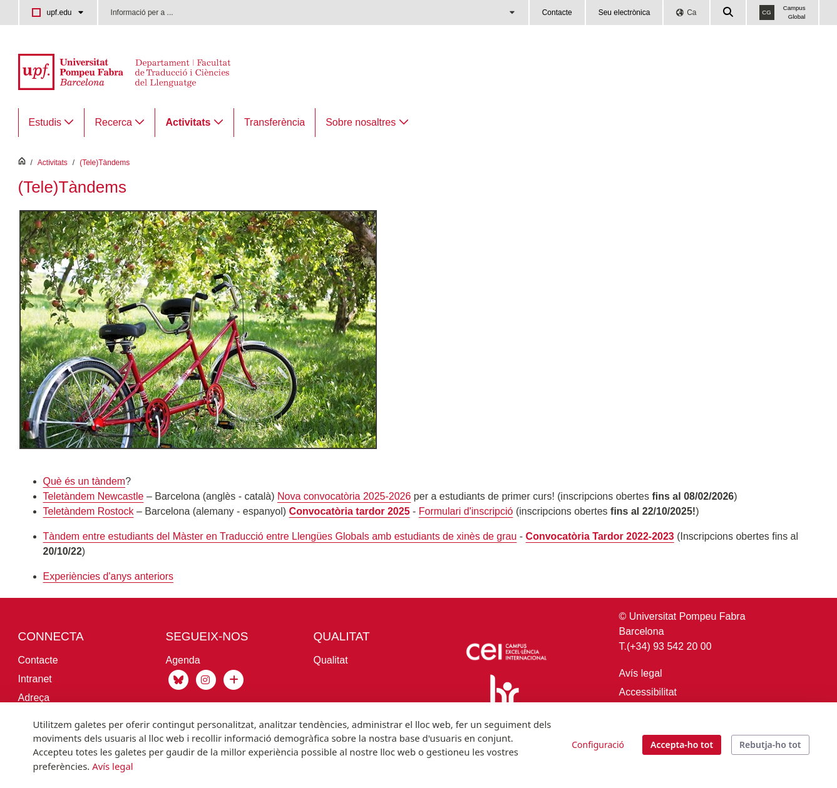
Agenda (183, 660)
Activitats (53, 162)
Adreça (34, 697)
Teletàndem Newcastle (93, 496)
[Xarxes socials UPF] (232, 679)
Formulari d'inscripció (466, 511)
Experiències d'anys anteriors (108, 576)
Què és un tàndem (84, 481)
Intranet (35, 679)
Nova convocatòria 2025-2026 (344, 496)
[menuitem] (52, 122)
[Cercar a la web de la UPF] (729, 12)
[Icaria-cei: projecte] (505, 654)
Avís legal (640, 673)
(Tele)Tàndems (105, 162)
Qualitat (331, 660)
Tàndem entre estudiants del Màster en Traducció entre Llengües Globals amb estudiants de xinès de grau (280, 536)
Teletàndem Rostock (88, 511)
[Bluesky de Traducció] (178, 679)
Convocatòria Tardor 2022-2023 (600, 536)
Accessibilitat (648, 692)
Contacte (557, 12)
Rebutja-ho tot (770, 744)
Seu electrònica (624, 12)
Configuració (598, 744)
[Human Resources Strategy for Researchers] (502, 701)
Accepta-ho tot (681, 744)
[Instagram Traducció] (205, 679)
